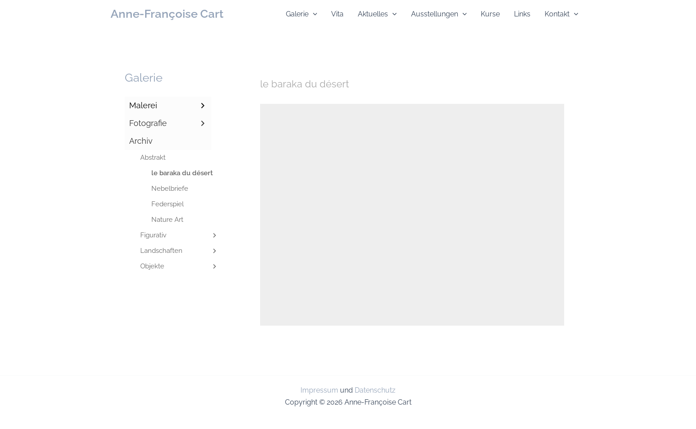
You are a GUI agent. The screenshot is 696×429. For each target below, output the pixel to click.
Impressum (319, 390)
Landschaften (179, 251)
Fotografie (168, 123)
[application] (312, 14)
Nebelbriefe (169, 189)
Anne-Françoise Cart (167, 13)
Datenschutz (375, 390)
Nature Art (167, 220)
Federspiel (167, 204)
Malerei (168, 105)
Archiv (141, 141)
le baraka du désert (180, 173)
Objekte (179, 266)
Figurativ (179, 235)
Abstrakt (153, 157)
